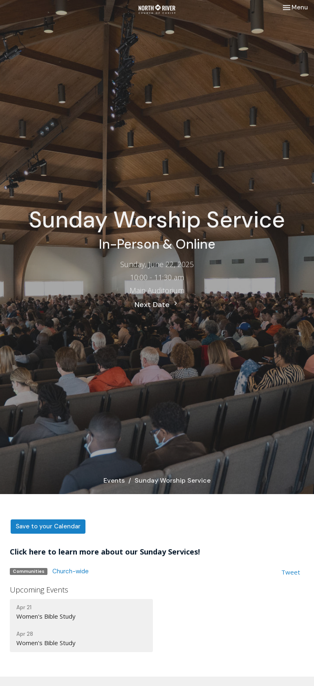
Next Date (157, 304)
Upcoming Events (39, 590)
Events (114, 480)
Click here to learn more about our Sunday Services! (105, 552)
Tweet (290, 572)
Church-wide (70, 571)
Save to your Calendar (48, 526)
